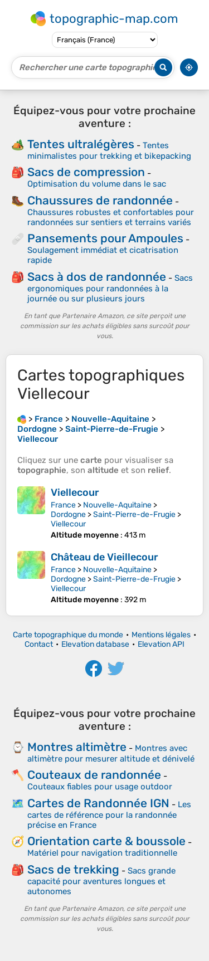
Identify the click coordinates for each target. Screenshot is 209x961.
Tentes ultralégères (80, 144)
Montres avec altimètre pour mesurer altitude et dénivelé (111, 753)
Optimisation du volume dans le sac (96, 184)
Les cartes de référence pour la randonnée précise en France (109, 814)
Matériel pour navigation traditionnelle (102, 853)
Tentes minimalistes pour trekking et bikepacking (109, 150)
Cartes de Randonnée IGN (98, 803)
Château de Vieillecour (104, 557)
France (63, 505)
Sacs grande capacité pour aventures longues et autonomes (101, 881)
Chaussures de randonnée (100, 200)
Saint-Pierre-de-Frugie (134, 514)
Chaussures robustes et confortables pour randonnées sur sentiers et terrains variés (110, 217)
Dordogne (68, 514)
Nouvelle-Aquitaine (117, 505)
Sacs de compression (86, 172)
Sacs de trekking (73, 869)
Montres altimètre (77, 747)
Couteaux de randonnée (94, 775)
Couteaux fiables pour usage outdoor (99, 787)
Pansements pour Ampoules (105, 238)
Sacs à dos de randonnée (96, 277)
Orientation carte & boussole (106, 841)
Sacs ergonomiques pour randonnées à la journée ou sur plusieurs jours (110, 288)
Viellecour (75, 492)
